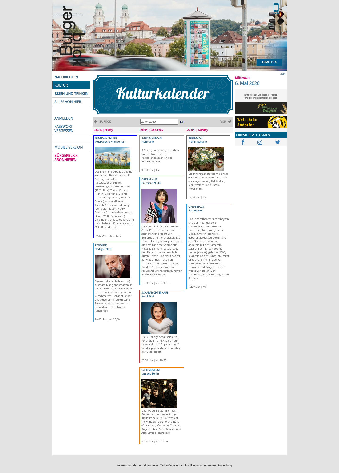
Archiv (185, 465)
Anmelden (269, 62)
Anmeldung (225, 465)
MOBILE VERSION (68, 147)
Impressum (124, 465)
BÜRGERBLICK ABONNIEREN (65, 157)
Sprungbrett (195, 210)
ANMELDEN (63, 118)
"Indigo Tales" (103, 249)
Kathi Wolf (147, 296)
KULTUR (61, 85)
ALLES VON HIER (67, 101)
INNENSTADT (196, 138)
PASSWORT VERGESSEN (63, 128)
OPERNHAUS (149, 179)
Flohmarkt (147, 141)
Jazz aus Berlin (150, 373)
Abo (134, 465)
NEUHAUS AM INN (106, 138)
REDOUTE (101, 245)
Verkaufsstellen (169, 465)
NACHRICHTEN (66, 77)
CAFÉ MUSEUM (150, 370)
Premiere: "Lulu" (151, 183)
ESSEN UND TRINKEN (71, 93)
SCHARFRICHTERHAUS (154, 292)
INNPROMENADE (151, 138)
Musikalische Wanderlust (110, 141)
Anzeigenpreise (148, 465)
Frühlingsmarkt (197, 141)
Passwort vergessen (203, 465)
